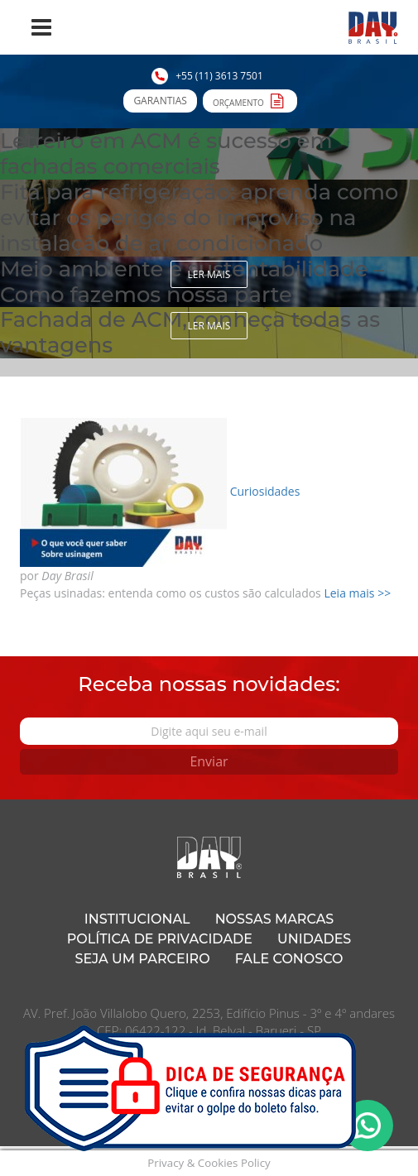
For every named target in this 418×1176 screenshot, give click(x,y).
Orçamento (250, 100)
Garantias (159, 101)
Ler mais (209, 274)
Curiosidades (265, 491)
